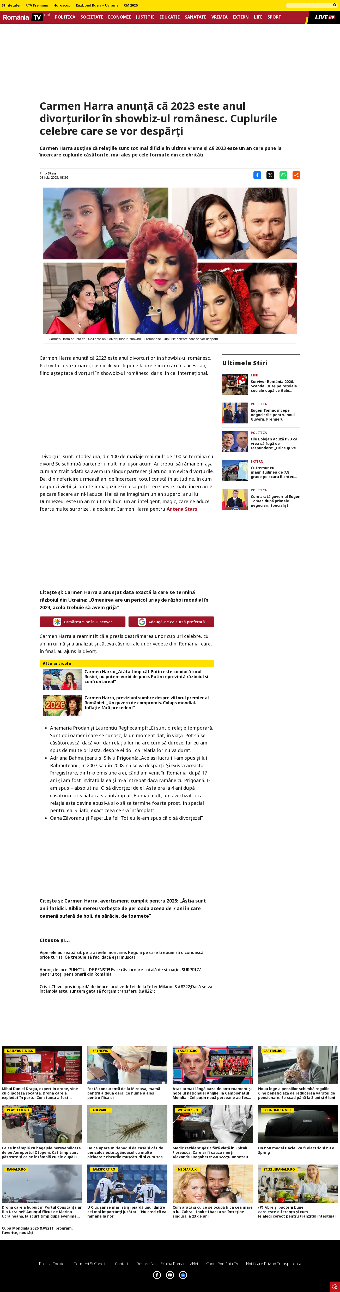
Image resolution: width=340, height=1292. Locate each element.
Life (258, 17)
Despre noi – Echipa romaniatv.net (167, 1263)
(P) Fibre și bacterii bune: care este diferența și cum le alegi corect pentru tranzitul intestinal (298, 1211)
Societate (92, 17)
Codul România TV (222, 1263)
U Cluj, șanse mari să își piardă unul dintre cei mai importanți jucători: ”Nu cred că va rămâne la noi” (126, 1211)
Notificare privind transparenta (273, 1263)
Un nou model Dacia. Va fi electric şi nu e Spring (296, 1150)
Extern (241, 17)
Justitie (145, 17)
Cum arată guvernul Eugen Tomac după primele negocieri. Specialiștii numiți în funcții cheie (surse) (275, 501)
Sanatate (195, 17)
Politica (65, 17)
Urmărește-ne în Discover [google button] (82, 622)
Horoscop (62, 5)
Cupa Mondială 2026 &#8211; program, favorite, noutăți (37, 1230)
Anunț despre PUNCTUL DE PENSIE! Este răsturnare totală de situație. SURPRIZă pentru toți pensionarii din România (121, 972)
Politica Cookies (52, 1263)
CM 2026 (130, 5)
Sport (274, 17)
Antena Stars (182, 509)
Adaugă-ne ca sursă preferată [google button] (171, 622)
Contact (122, 1263)
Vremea (219, 17)
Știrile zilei (11, 5)
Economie (119, 17)
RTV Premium (37, 5)
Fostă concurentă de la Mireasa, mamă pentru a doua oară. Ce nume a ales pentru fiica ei (123, 1093)
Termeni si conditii (90, 1263)
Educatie (170, 17)
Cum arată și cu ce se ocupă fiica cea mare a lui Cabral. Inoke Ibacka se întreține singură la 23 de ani (213, 1211)
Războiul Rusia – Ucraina (97, 5)
